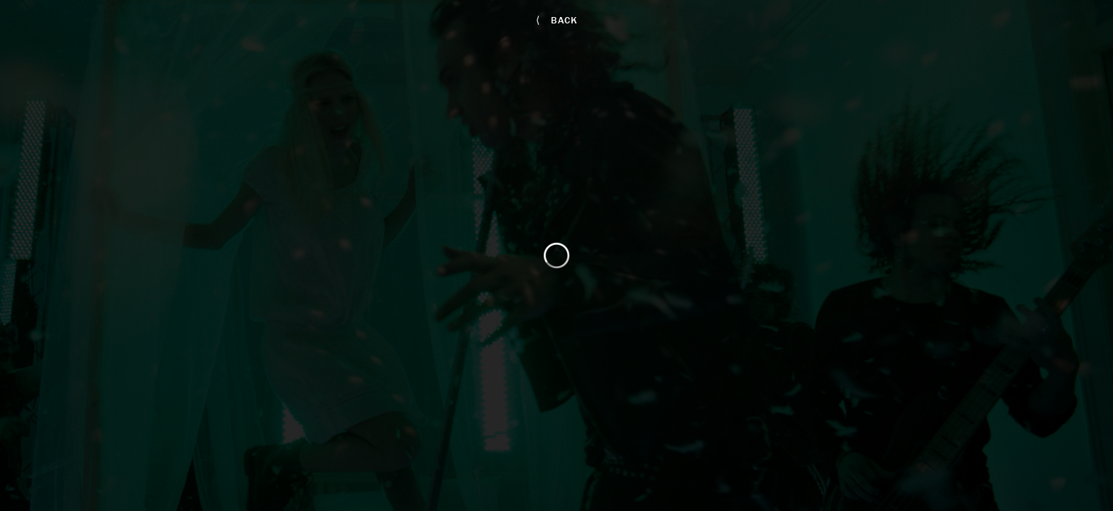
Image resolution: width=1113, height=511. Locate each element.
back (557, 20)
